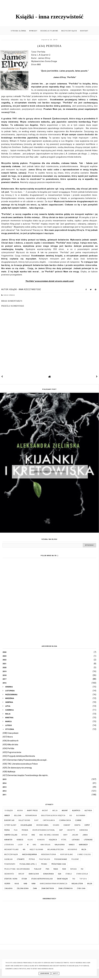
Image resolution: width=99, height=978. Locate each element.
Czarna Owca (65, 820)
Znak (35, 888)
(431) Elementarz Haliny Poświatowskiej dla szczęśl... (25, 760)
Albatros (76, 810)
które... (64, 840)
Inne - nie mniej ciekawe (49, 835)
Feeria (7, 830)
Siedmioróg (9, 874)
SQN (59, 874)
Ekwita (77, 825)
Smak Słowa (34, 874)
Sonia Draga (9, 295)
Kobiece (20, 840)
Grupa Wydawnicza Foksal (43, 830)
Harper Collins (10, 835)
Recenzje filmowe (49, 31)
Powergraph (9, 864)
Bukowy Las (9, 820)
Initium (24, 835)
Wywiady (33, 31)
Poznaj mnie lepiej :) (28, 864)
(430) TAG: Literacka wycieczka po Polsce (20, 764)
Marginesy (83, 845)
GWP (61, 830)
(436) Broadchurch (10, 741)
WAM (33, 884)
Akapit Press (32, 810)
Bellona (17, 815)
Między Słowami (36, 849)
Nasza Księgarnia (29, 854)
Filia (15, 830)
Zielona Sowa (22, 888)
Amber (7, 815)
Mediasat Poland (11, 849)
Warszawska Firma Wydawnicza (53, 884)
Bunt (36, 820)
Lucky (20, 845)
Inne (33, 835)
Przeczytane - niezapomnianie (17, 869)
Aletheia (88, 810)
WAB (25, 884)
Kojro (30, 840)
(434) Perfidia (8, 748)
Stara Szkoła (82, 874)
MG (24, 849)
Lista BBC (76, 840)
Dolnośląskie (26, 825)
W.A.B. (17, 884)
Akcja (54, 810)
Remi (64, 869)
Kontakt (84, 31)
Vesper (7, 884)
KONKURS (41, 840)
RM (82, 869)
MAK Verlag (45, 845)
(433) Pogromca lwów (12, 752)
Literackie (88, 840)
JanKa (85, 835)
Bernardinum (31, 815)
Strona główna (18, 31)
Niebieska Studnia (48, 854)
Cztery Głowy (10, 825)
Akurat (65, 810)
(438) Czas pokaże (10, 733)
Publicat (37, 869)
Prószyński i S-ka (58, 864)
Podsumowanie (60, 859)
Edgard (56, 825)
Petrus (32, 859)
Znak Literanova (65, 888)
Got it (55, 973)
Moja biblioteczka (55, 849)
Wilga (89, 884)
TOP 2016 (83, 879)
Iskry (65, 835)
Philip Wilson (44, 859)
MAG (34, 845)
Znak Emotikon (47, 888)
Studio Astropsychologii (42, 879)
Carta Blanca (49, 820)
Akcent (45, 810)
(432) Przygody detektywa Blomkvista (19, 756)
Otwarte (21, 859)
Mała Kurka (60, 845)
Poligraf (75, 859)
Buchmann (80, 815)
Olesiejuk (8, 859)
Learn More (44, 973)
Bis (71, 815)
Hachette (71, 830)
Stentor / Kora (10, 879)
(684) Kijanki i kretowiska (50, 472)
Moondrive (72, 849)
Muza (83, 849)
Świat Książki (62, 879)
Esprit (87, 825)
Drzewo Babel (42, 825)
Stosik (24, 879)
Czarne (78, 820)
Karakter (8, 840)
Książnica (53, 840)
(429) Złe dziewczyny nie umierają (17, 768)
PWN (47, 869)
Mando (72, 845)
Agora (20, 810)
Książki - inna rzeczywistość (49, 17)
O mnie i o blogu (84, 854)
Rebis (55, 869)
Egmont (67, 825)
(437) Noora (8, 737)
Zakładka (8, 888)
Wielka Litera (77, 884)
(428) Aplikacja (9, 772)
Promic (44, 864)
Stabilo (68, 874)
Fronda (25, 830)
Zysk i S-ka (81, 888)
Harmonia (83, 830)
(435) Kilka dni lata (10, 744)
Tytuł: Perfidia (38, 52)
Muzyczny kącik (69, 31)
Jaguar (75, 835)
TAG (73, 879)
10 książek (8, 810)
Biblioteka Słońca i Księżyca (53, 815)
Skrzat (21, 874)
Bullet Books (24, 820)
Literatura (9, 845)
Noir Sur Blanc (66, 854)
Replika (73, 869)
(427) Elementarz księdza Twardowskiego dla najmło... (26, 775)
